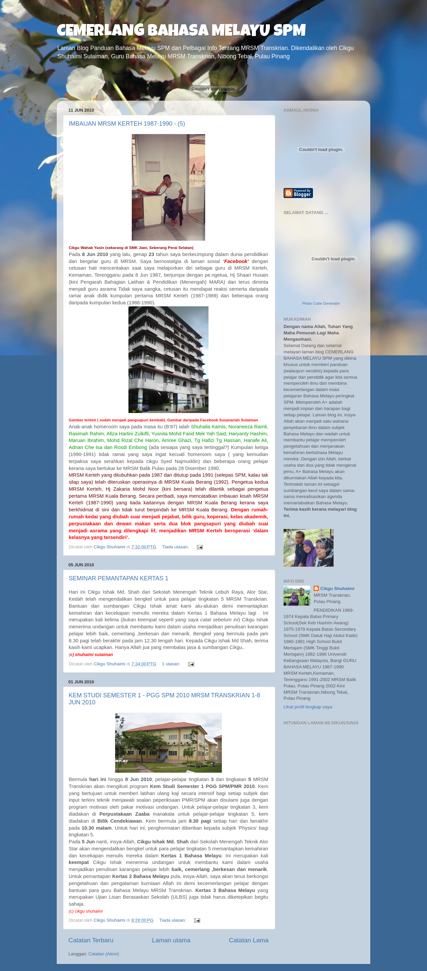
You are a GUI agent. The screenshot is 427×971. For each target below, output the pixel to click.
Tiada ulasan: (176, 546)
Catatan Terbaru (90, 940)
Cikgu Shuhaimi (337, 588)
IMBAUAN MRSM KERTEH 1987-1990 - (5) (127, 123)
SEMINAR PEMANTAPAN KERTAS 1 (118, 578)
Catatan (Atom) (103, 953)
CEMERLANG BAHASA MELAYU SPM (181, 32)
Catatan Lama (249, 940)
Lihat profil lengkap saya (308, 706)
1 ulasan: (172, 663)
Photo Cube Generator (321, 303)
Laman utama (171, 940)
